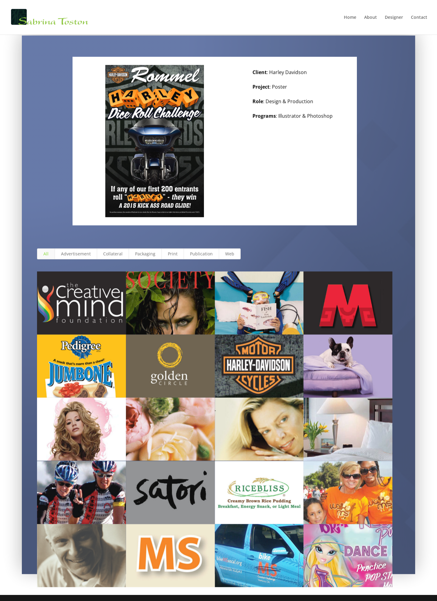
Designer (394, 17)
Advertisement (76, 259)
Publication (201, 259)
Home (350, 17)
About (370, 17)
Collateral (113, 259)
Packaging (145, 259)
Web (229, 259)
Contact (419, 17)
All (46, 259)
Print (173, 259)
